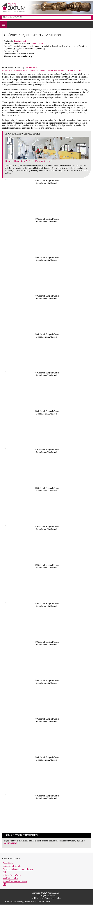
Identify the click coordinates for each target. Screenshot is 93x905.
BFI (4, 872)
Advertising (18, 902)
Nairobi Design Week (12, 875)
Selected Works (38, 70)
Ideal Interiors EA (10, 878)
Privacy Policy (44, 902)
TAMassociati (20, 41)
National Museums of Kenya (15, 881)
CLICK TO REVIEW (22, 134)
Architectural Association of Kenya (18, 869)
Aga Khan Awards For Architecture (66, 70)
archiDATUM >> (12, 843)
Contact (8, 902)
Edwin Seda (32, 67)
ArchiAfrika (8, 863)
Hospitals (7, 70)
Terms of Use (30, 902)
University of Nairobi (12, 866)
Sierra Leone (37, 43)
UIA (4, 884)
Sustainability (21, 70)
